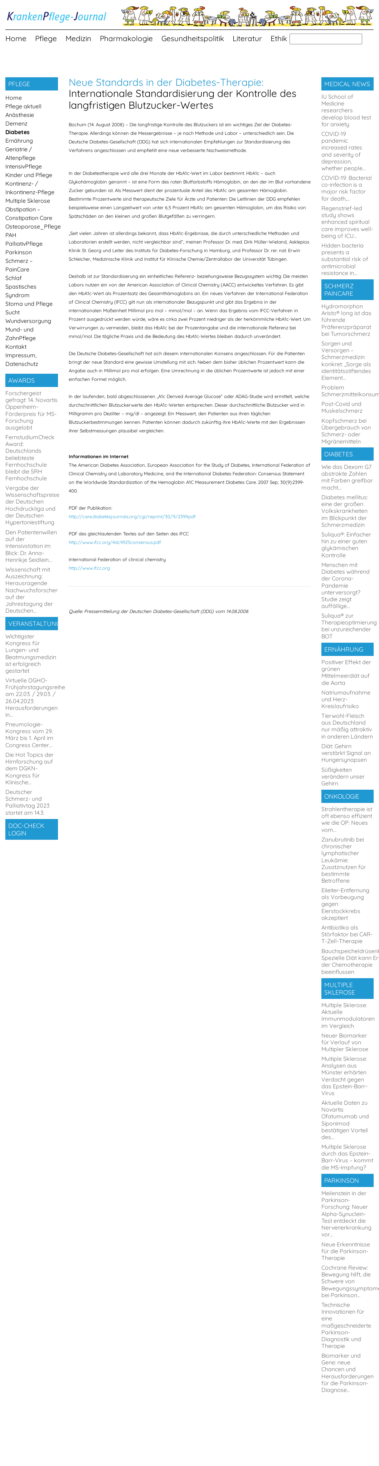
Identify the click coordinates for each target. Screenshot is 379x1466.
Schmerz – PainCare (19, 265)
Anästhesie (19, 114)
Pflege (46, 38)
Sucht (12, 312)
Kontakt (15, 346)
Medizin (78, 38)
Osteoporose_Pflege (31, 226)
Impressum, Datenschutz (21, 359)
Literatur (247, 38)
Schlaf (13, 277)
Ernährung (19, 140)
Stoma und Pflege (29, 303)
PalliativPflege (24, 243)
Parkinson (18, 252)
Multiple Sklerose (27, 200)
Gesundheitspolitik (192, 38)
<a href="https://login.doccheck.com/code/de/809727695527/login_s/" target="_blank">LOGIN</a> (33, 879)
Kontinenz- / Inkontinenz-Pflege (29, 188)
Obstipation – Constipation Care (28, 213)
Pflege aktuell (23, 106)
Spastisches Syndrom (21, 291)
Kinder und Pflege (28, 174)
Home (15, 38)
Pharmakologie (126, 38)
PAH (10, 235)
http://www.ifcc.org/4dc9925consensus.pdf (115, 542)
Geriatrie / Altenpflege (20, 153)
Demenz (16, 123)
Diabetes (17, 132)
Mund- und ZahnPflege (20, 334)
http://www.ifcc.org (89, 568)
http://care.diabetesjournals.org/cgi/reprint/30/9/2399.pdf (132, 516)
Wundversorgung (28, 320)
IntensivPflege (23, 166)
